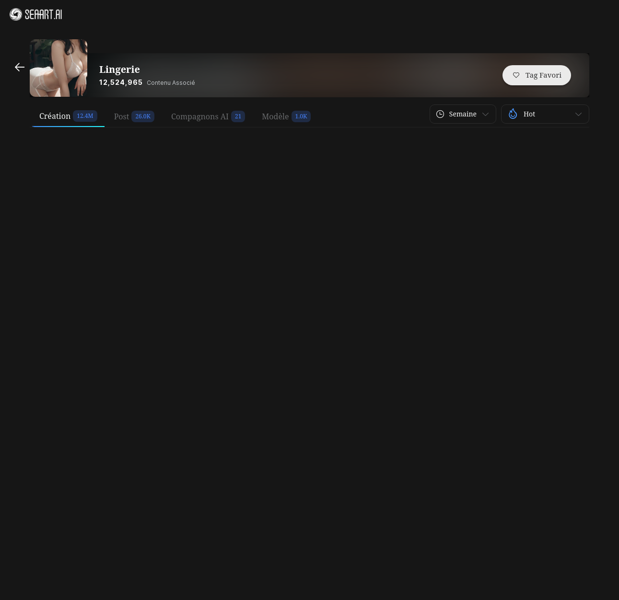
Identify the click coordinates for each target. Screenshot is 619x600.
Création (54, 116)
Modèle (275, 116)
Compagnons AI (200, 116)
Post (121, 116)
